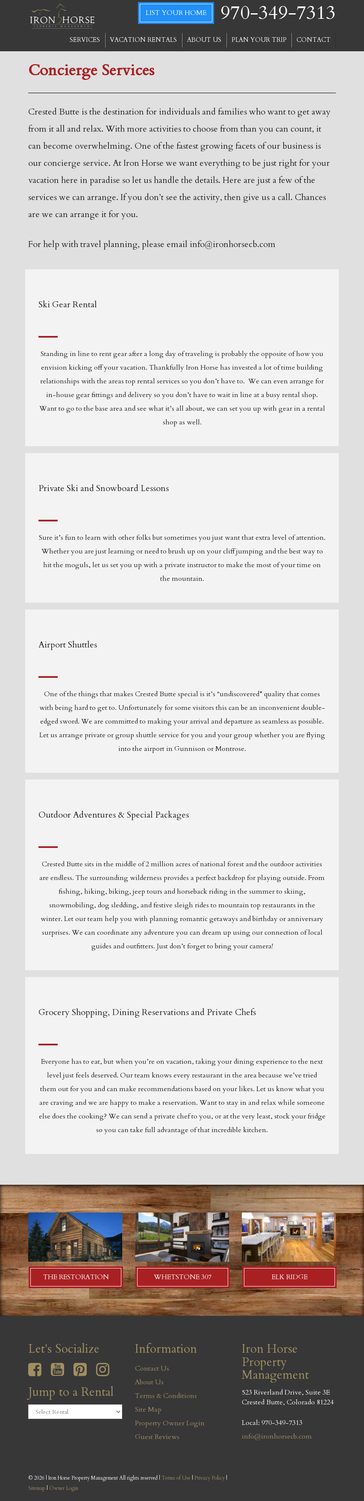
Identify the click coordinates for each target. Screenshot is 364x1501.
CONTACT (313, 40)
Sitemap (36, 1488)
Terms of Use (176, 1478)
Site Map (148, 1409)
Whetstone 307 (182, 1277)
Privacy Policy (209, 1478)
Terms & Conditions (166, 1396)
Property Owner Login (170, 1423)
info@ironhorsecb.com (277, 1436)
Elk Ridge (290, 1277)
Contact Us (152, 1368)
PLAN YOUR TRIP (259, 40)
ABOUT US (204, 40)
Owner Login (63, 1488)
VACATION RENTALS (143, 40)
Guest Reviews (157, 1437)
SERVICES (85, 40)
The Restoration (76, 1277)
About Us (149, 1382)
